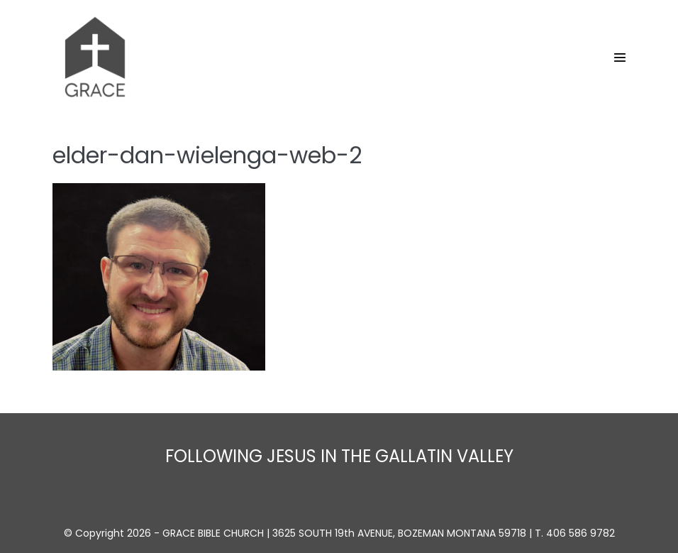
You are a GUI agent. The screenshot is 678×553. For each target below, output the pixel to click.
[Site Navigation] (620, 57)
